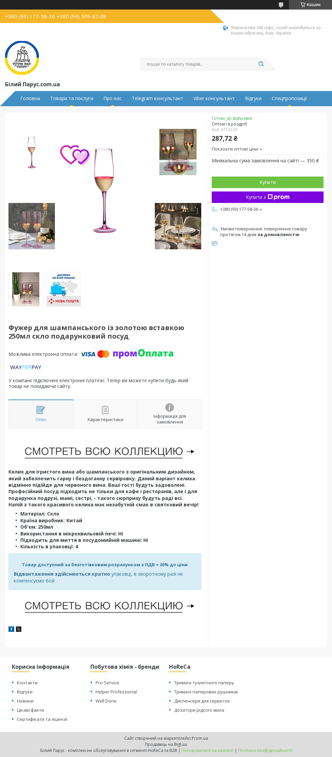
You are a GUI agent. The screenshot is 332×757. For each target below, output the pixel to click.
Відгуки (253, 98)
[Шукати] (261, 64)
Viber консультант (214, 98)
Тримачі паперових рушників (206, 692)
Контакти (27, 683)
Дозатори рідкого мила (199, 710)
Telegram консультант (157, 98)
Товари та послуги (71, 98)
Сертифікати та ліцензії (42, 719)
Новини (25, 701)
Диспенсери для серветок (202, 701)
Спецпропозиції (289, 98)
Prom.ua (200, 738)
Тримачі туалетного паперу (204, 683)
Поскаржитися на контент (208, 750)
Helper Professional (116, 692)
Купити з (268, 197)
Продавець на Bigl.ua (166, 744)
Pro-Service (107, 683)
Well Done (106, 701)
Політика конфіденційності (265, 750)
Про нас (112, 98)
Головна (30, 98)
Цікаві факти (30, 710)
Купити (268, 182)
